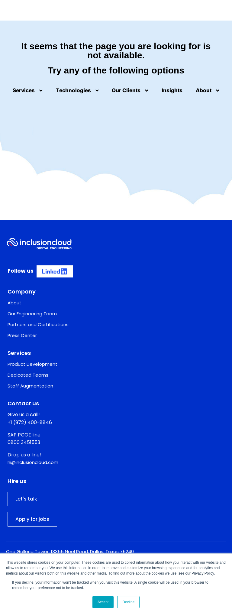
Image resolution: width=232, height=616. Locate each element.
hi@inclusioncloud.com (33, 462)
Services (28, 90)
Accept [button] (103, 602)
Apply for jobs (32, 519)
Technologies (77, 90)
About (207, 90)
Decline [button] (128, 602)
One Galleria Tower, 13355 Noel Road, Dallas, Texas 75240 (70, 551)
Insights (172, 90)
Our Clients (130, 90)
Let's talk (26, 498)
